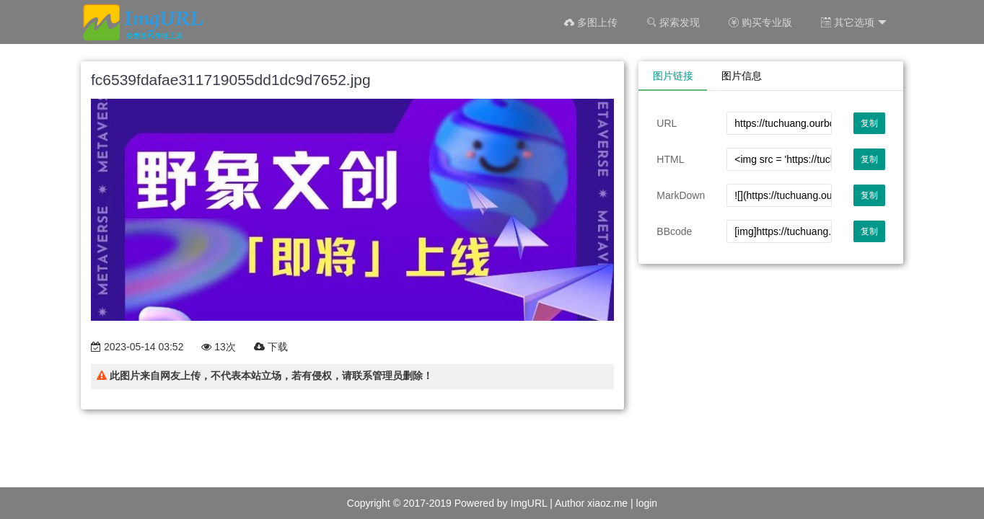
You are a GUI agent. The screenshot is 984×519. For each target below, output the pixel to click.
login (647, 503)
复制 (869, 123)
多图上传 (591, 22)
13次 (218, 346)
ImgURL (529, 503)
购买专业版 (760, 22)
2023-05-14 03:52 (137, 346)
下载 (271, 346)
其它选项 (854, 23)
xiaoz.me (607, 503)
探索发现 (673, 22)
